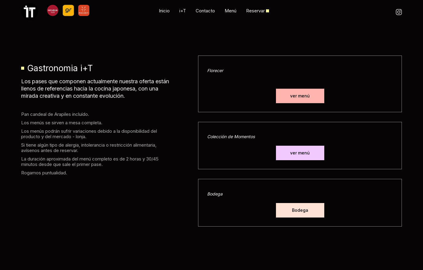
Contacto (205, 11)
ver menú (300, 95)
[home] (34, 11)
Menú (230, 11)
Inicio (164, 11)
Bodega (300, 210)
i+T (182, 11)
